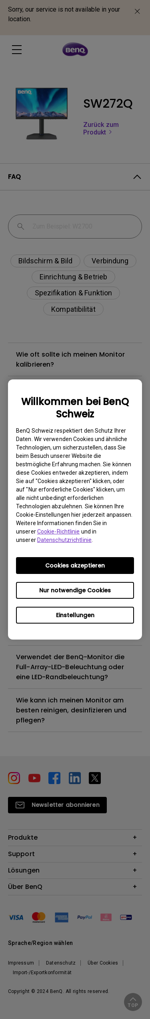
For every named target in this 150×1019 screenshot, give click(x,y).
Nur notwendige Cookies (75, 590)
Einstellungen (75, 615)
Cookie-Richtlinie (58, 531)
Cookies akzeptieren (75, 566)
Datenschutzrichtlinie (64, 540)
